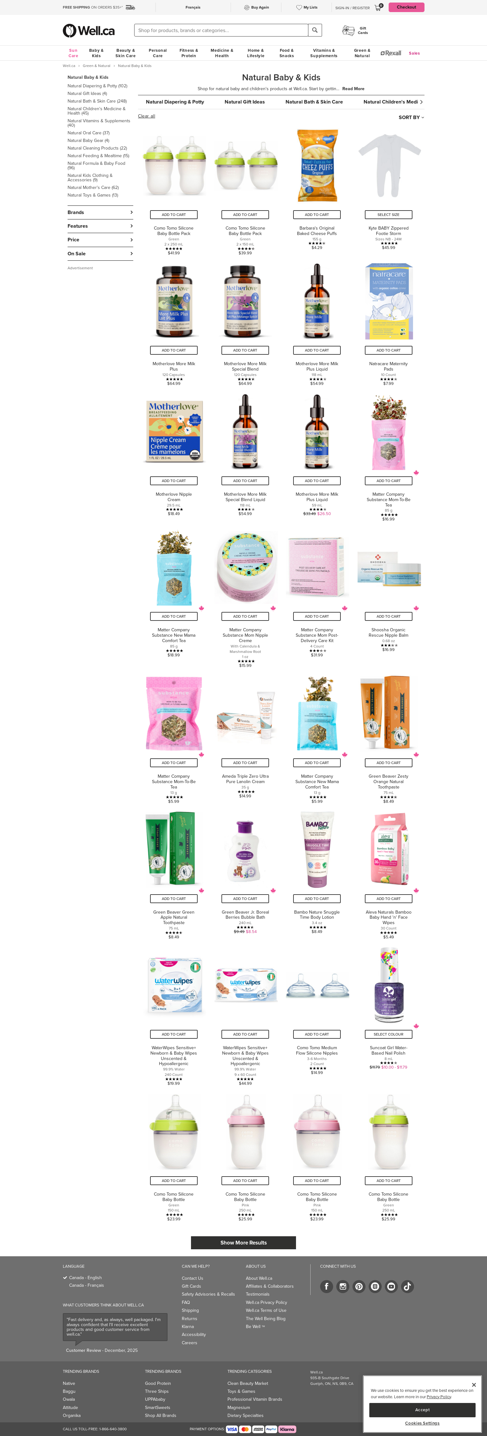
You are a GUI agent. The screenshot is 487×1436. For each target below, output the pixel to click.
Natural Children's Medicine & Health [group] (406, 101)
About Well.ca (259, 1278)
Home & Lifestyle (255, 53)
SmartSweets (157, 1407)
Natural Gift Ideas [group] (245, 101)
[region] (422, 1404)
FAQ (186, 1302)
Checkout (406, 7)
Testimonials (258, 1294)
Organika (72, 1415)
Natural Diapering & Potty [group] (175, 101)
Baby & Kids (96, 53)
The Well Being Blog (266, 1318)
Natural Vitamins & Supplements (99, 123)
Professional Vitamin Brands (254, 1399)
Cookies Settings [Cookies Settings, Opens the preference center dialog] (422, 1423)
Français (193, 7)
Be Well (255, 1326)
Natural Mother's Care (93, 187)
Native (69, 1383)
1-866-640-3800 (113, 1429)
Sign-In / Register (352, 8)
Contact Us (192, 1278)
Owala (69, 1399)
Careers (189, 1342)
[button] (101, 136)
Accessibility (194, 1334)
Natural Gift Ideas (87, 93)
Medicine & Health (222, 53)
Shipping (190, 1310)
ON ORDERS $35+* (93, 7)
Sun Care (73, 53)
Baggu (69, 1391)
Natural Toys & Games (93, 195)
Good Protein (158, 1383)
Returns (189, 1318)
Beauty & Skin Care (125, 53)
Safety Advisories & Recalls (208, 1294)
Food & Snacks (287, 53)
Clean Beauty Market (247, 1383)
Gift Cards (191, 1286)
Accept (422, 1410)
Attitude (70, 1407)
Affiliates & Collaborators (270, 1286)
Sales (414, 53)
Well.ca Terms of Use (266, 1310)
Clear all (146, 116)
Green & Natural (362, 53)
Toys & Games (241, 1391)
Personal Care (158, 53)
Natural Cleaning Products (97, 148)
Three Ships (157, 1391)
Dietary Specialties (245, 1415)
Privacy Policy (439, 1397)
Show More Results (243, 1243)
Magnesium (238, 1407)
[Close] (474, 1385)
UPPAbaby (155, 1399)
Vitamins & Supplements (324, 53)
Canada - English (85, 1277)
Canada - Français (86, 1285)
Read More (353, 89)
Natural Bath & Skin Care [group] (314, 101)
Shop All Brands (160, 1415)
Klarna (188, 1326)
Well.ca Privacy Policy (266, 1302)
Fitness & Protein (189, 53)
